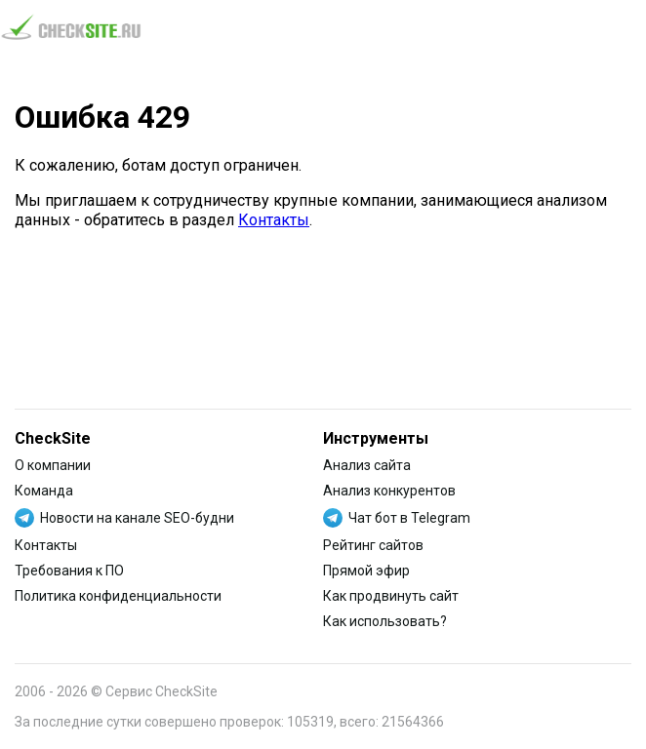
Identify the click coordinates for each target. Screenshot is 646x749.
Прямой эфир (366, 570)
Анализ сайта (367, 465)
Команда (44, 490)
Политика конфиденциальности (118, 596)
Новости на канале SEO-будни (137, 518)
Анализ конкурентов (389, 490)
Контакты (273, 220)
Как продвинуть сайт (391, 596)
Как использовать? (385, 621)
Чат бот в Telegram (409, 518)
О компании (53, 465)
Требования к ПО (69, 570)
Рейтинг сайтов (373, 545)
